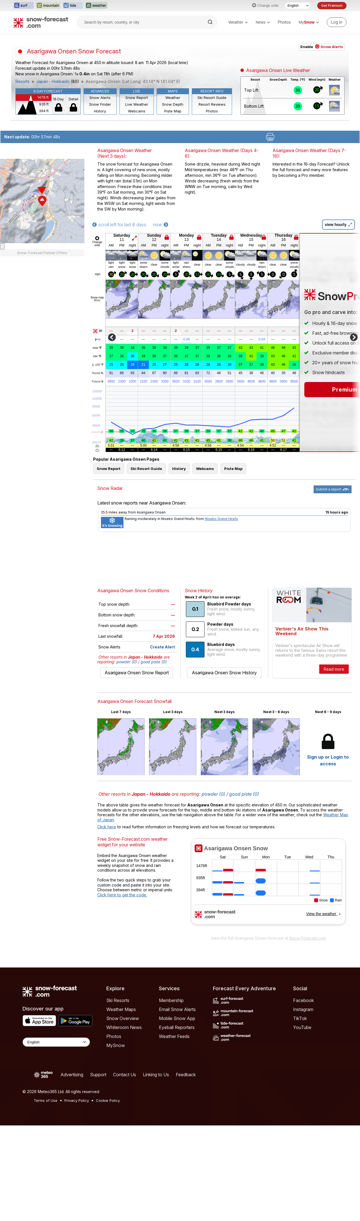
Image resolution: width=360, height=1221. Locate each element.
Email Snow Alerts (177, 1009)
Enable (321, 46)
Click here (106, 826)
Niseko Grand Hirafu (221, 519)
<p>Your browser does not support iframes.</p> (268, 885)
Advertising (71, 1074)
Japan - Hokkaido (53, 81)
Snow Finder (100, 104)
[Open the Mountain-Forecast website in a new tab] (48, 5)
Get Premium (332, 5)
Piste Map (172, 111)
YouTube (302, 1027)
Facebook (303, 1000)
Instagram (303, 1009)
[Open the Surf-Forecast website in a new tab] (24, 5)
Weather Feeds (174, 1036)
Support (98, 1074)
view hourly (338, 224)
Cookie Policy (108, 1100)
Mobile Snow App (177, 1018)
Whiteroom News (124, 1027)
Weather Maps (121, 1009)
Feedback (186, 1074)
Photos (284, 22)
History (100, 111)
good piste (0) (154, 661)
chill (97, 364)
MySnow (115, 1045)
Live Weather (136, 104)
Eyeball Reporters (177, 1027)
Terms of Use (45, 1100)
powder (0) (126, 661)
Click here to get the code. (122, 894)
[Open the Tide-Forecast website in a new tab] (73, 5)
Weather (238, 22)
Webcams (136, 111)
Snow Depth (172, 104)
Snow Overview (122, 1018)
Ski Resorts (117, 1000)
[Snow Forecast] (41, 22)
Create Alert (162, 647)
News (263, 22)
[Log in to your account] (336, 22)
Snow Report (136, 97)
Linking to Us (156, 1074)
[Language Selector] (297, 6)
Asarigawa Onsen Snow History (224, 672)
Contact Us (124, 1074)
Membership (171, 1000)
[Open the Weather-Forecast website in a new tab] (96, 5)
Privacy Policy (76, 1100)
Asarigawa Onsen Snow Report (137, 672)
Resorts (22, 81)
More (97, 300)
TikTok (300, 1018)
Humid (98, 373)
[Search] (210, 22)
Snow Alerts (100, 97)
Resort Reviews (212, 104)
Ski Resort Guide (211, 97)
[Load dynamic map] (2, 419)
